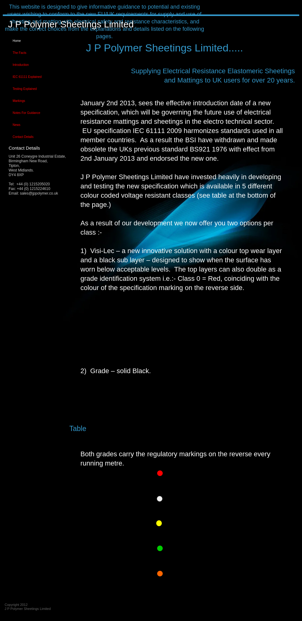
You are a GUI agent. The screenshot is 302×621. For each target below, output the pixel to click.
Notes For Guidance (26, 113)
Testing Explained (25, 89)
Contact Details (23, 137)
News (16, 125)
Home (17, 40)
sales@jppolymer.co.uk (39, 193)
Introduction (21, 65)
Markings (19, 101)
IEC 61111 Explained (27, 77)
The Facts (19, 52)
